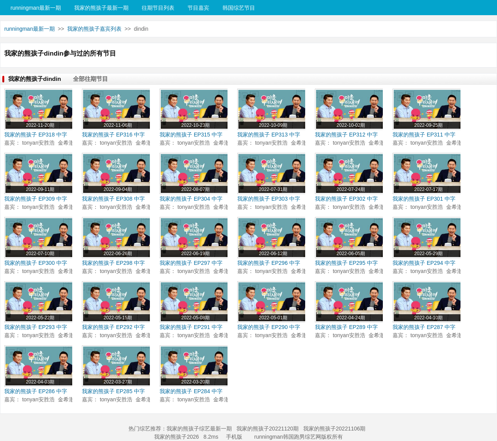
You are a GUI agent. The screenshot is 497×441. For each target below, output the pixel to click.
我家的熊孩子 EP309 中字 (35, 199)
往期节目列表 (158, 8)
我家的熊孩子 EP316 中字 (113, 134)
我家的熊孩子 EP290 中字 (268, 327)
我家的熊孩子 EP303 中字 (268, 199)
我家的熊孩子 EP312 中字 (346, 134)
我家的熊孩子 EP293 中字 (35, 327)
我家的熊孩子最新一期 (101, 8)
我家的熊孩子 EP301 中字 (424, 199)
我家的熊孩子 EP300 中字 (35, 263)
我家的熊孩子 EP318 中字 (35, 134)
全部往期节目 (90, 78)
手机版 (234, 437)
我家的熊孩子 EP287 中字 (424, 327)
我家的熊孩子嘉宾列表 (94, 29)
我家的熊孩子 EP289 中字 (346, 327)
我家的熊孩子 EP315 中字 (191, 134)
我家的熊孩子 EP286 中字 (35, 391)
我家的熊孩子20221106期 (334, 428)
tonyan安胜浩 (38, 143)
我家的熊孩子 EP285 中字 (113, 391)
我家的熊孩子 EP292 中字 (113, 327)
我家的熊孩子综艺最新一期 (199, 428)
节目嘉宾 (198, 8)
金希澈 (66, 143)
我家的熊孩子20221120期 (267, 428)
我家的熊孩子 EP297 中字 (191, 263)
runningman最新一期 (35, 8)
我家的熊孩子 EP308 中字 (113, 199)
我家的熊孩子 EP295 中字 (346, 263)
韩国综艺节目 (238, 8)
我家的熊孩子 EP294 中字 (424, 263)
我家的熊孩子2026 (176, 437)
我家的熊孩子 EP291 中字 (191, 327)
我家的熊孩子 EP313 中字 (268, 134)
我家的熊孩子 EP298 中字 (113, 263)
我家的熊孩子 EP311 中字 (424, 134)
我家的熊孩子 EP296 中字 (268, 263)
